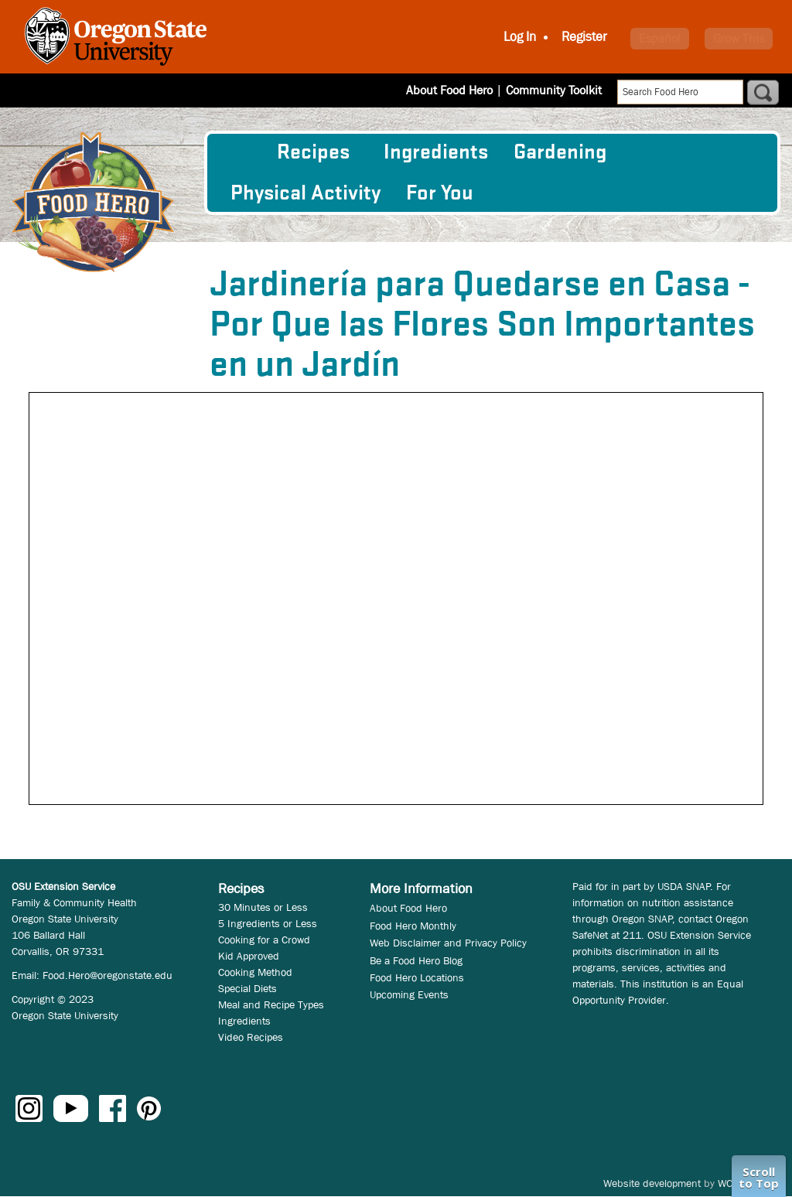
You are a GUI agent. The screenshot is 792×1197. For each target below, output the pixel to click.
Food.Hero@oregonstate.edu (107, 975)
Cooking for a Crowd (264, 939)
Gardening (560, 152)
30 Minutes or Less (263, 907)
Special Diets (247, 988)
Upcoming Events (409, 994)
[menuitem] (241, 152)
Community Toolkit (554, 90)
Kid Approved (248, 956)
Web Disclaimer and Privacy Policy (448, 943)
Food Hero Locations (417, 977)
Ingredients (436, 152)
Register (584, 37)
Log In (520, 37)
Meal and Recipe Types (271, 1004)
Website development (652, 1183)
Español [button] (660, 38)
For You (439, 193)
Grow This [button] (738, 38)
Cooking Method (255, 972)
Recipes (313, 152)
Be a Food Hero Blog (416, 960)
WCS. (730, 1183)
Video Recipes (250, 1037)
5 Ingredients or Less (267, 923)
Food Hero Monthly (413, 926)
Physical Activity (305, 193)
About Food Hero (449, 90)
